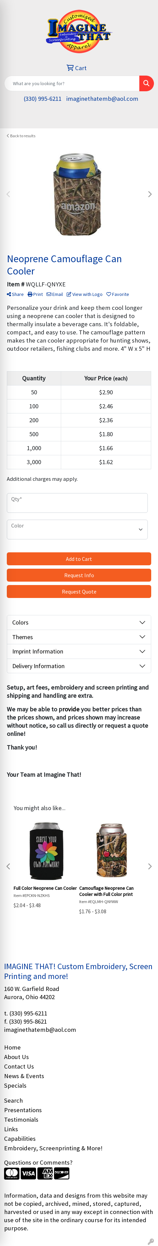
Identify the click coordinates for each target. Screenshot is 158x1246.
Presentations (23, 1110)
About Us (16, 1057)
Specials (15, 1085)
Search (13, 1100)
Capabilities (20, 1138)
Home (12, 1047)
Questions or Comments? (38, 1162)
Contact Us (19, 1066)
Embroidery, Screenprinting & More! (53, 1148)
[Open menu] (144, 118)
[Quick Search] (72, 83)
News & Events (24, 1076)
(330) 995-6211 (42, 98)
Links (11, 1129)
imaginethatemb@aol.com (102, 98)
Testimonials (21, 1119)
